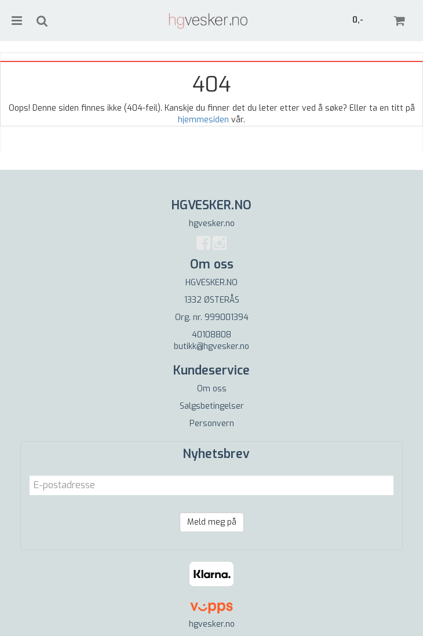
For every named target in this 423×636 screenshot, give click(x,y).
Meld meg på (211, 522)
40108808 (211, 334)
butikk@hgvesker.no (211, 346)
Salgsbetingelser (212, 406)
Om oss (212, 388)
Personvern (211, 423)
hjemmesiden (203, 119)
